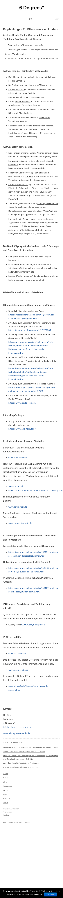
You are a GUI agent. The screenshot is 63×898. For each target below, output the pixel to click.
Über (5, 782)
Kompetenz (7, 786)
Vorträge (6, 798)
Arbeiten (6, 790)
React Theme (8, 822)
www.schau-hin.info (17, 653)
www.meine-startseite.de (20, 523)
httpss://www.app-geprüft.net (22, 428)
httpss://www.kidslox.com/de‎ (22, 402)
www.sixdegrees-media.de (16, 733)
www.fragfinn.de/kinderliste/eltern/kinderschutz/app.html (35, 490)
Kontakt (6, 815)
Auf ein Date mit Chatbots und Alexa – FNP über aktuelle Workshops (30, 747)
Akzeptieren (50, 894)
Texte (5, 794)
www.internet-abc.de (18, 669)
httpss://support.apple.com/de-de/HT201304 (29, 330)
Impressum (7, 812)
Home (5, 773)
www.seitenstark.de (17, 506)
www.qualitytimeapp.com (33, 624)
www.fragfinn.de (16, 486)
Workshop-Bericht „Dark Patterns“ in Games (21, 763)
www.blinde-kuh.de (17, 457)
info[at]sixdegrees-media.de (17, 727)
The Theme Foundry (22, 822)
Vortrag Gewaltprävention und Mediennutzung (21, 767)
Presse (5, 802)
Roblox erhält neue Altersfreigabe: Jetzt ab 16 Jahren (24, 751)
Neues (5, 778)
